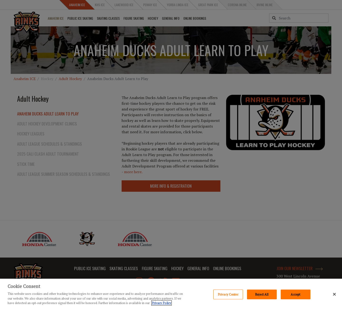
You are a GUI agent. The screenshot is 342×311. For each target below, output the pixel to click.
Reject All (261, 294)
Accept (295, 294)
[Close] (334, 294)
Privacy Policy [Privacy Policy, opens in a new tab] (161, 303)
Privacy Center (228, 294)
